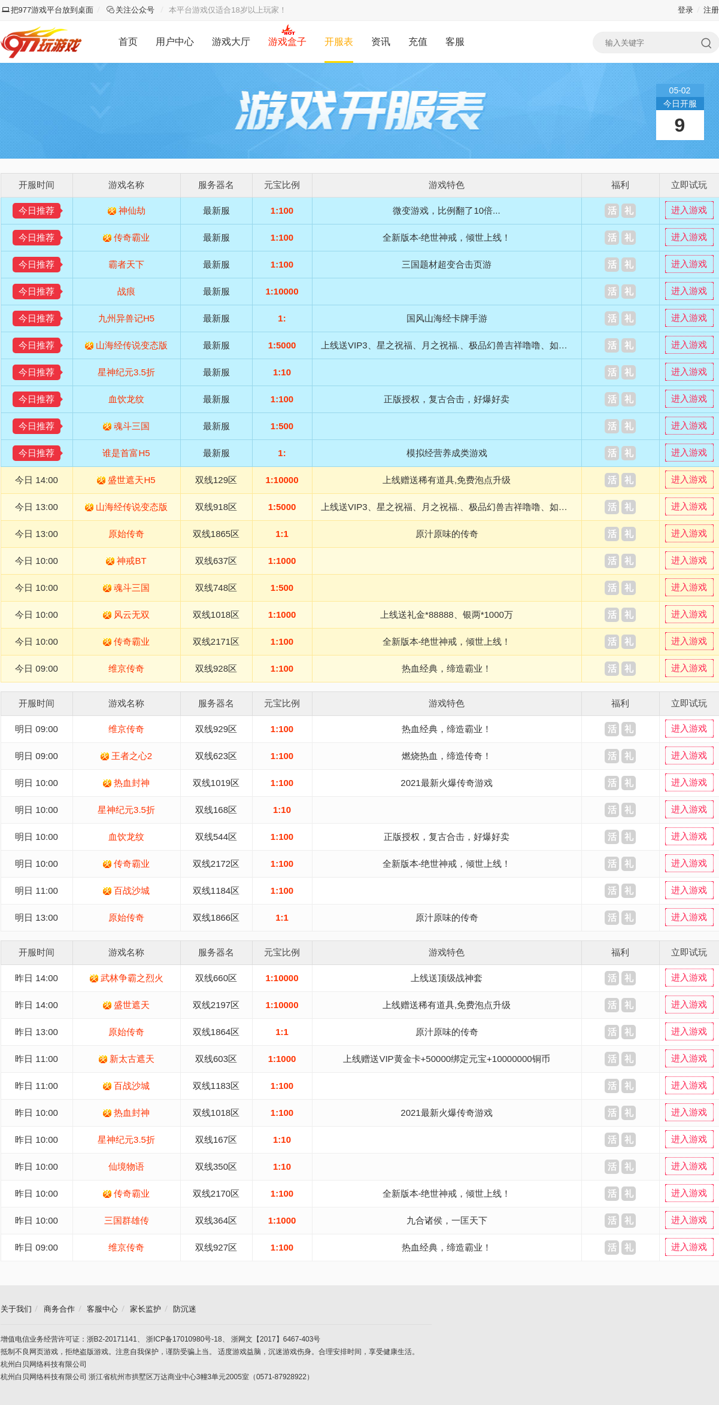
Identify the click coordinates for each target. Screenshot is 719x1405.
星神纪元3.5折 (126, 372)
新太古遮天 (132, 1059)
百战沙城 (132, 890)
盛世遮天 (132, 1005)
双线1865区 (216, 534)
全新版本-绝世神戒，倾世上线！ (447, 237)
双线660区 (216, 978)
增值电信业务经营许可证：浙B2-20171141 (69, 1339)
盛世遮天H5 (131, 480)
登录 (685, 9)
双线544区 (216, 837)
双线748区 (216, 587)
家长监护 (145, 1308)
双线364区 (216, 1220)
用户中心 (175, 42)
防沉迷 (184, 1308)
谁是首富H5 (126, 453)
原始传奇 (126, 534)
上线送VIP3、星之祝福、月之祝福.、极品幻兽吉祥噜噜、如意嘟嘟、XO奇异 (473, 345)
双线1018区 (216, 614)
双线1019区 (216, 783)
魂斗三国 (132, 426)
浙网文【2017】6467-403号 (275, 1339)
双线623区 (216, 756)
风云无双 (132, 614)
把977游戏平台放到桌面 (48, 9)
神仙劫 (132, 210)
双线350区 (216, 1166)
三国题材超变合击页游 (447, 264)
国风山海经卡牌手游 (446, 318)
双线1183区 (216, 1086)
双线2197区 (216, 1005)
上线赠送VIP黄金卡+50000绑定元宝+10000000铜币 (446, 1059)
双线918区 (216, 507)
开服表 (338, 42)
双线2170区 (216, 1193)
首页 (128, 42)
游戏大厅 (231, 42)
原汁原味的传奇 (446, 534)
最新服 (216, 210)
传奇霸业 (132, 237)
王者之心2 (131, 756)
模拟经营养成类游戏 (446, 453)
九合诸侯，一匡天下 (446, 1220)
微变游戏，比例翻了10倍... (446, 210)
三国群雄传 (126, 1220)
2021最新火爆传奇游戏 (446, 783)
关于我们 (16, 1308)
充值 (417, 42)
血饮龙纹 (126, 399)
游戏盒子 (287, 42)
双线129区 (216, 480)
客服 (455, 42)
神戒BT (131, 561)
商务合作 (59, 1308)
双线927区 (216, 1247)
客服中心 (102, 1308)
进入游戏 (689, 210)
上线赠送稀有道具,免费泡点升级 (447, 480)
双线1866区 (216, 917)
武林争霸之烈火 (132, 978)
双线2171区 (216, 641)
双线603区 (216, 1059)
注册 (711, 9)
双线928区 (216, 668)
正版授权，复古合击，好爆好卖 (446, 399)
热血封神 (132, 783)
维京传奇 (126, 668)
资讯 (380, 42)
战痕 (126, 291)
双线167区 (216, 1139)
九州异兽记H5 (126, 318)
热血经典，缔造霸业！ (447, 668)
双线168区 (216, 810)
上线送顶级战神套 (447, 978)
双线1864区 (216, 1032)
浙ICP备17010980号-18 (184, 1339)
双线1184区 (216, 890)
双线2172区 (216, 863)
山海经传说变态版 (132, 345)
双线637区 (216, 561)
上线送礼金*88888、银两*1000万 (446, 614)
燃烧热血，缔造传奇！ (447, 756)
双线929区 (216, 729)
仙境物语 (126, 1166)
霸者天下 (126, 264)
